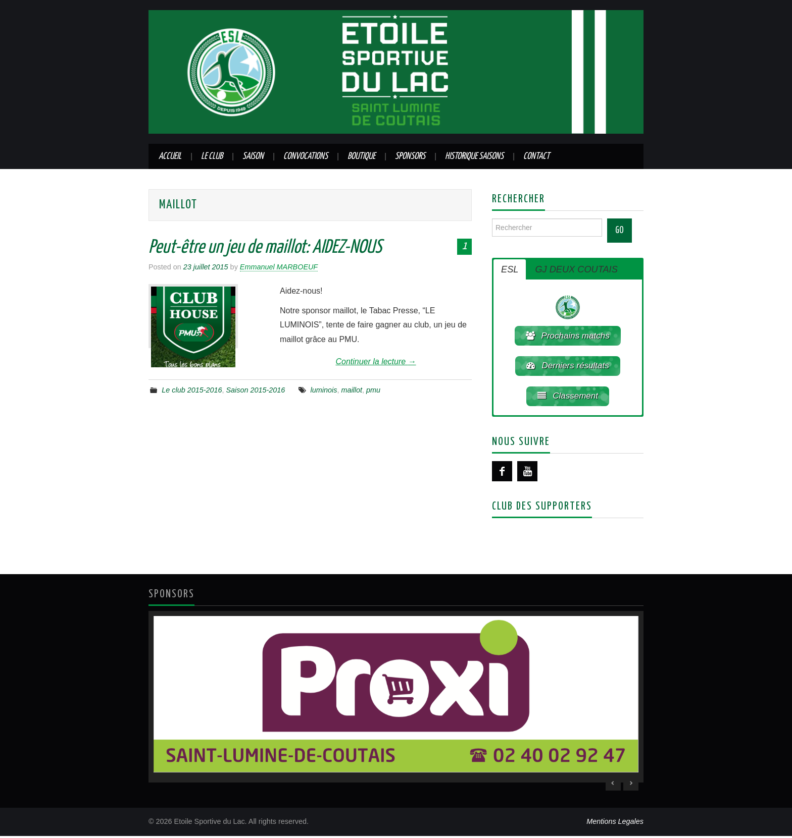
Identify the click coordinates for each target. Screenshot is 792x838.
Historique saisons (474, 156)
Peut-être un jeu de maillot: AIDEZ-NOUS (265, 248)
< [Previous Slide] (613, 785)
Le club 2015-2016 (192, 390)
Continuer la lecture (375, 361)
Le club (212, 156)
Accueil (170, 156)
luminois (324, 390)
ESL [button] (509, 269)
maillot (351, 390)
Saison (253, 156)
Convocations (305, 156)
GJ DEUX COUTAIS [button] (576, 269)
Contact (536, 156)
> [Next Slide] (630, 785)
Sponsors (410, 156)
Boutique (361, 156)
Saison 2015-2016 (255, 390)
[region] (395, 698)
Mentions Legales (614, 823)
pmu (373, 390)
